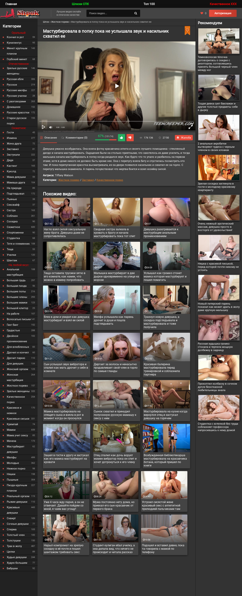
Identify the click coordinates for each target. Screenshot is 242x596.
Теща (10, 249)
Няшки (11, 474)
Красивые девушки (13, 510)
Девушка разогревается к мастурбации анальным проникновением (161, 233)
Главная (11, 4)
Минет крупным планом (17, 51)
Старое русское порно (16, 120)
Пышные (12, 479)
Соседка (12, 221)
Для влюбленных (18, 347)
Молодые (13, 463)
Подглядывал (15, 193)
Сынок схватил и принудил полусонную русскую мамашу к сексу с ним (115, 415)
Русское (12, 84)
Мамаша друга (16, 182)
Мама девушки (16, 177)
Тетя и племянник (18, 243)
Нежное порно (16, 468)
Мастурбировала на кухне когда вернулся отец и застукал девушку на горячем (165, 415)
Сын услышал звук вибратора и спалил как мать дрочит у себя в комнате (66, 368)
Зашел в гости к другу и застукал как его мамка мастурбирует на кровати (66, 459)
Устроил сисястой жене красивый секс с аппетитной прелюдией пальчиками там (161, 505)
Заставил (88, 180)
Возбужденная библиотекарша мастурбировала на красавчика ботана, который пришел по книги (165, 460)
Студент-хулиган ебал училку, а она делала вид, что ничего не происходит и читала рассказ (114, 549)
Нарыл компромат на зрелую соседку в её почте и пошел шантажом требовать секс (63, 549)
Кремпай (12, 424)
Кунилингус (14, 42)
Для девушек (15, 363)
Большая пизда (16, 286)
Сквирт (11, 518)
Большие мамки (17, 302)
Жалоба (184, 137)
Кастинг (12, 165)
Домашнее (13, 107)
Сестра (11, 210)
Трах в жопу (14, 546)
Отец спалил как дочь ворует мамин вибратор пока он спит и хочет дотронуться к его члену (115, 459)
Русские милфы (17, 90)
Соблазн (12, 216)
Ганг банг (12, 324)
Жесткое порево (68, 180)
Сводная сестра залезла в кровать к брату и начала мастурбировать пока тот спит (114, 233)
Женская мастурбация (15, 377)
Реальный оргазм (18, 496)
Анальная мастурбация (15, 272)
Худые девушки (17, 557)
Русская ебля (15, 79)
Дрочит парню (16, 358)
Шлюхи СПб (80, 4)
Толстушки (14, 540)
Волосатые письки (19, 319)
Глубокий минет (17, 59)
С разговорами (16, 101)
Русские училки (17, 95)
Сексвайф (13, 204)
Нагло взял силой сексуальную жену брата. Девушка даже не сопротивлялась (65, 233)
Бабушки (12, 568)
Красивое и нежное (14, 410)
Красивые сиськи (18, 418)
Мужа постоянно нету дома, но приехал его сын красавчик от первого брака (113, 505)
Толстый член (16, 535)
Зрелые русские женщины (17, 71)
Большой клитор (17, 308)
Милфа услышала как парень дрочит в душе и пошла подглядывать (114, 320)
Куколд (11, 171)
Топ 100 (149, 4)
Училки (11, 254)
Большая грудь (16, 280)
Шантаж (12, 260)
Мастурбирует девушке (15, 449)
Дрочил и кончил (18, 352)
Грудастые (13, 330)
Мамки (11, 429)
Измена (12, 138)
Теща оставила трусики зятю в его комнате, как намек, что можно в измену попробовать (64, 276)
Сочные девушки (18, 523)
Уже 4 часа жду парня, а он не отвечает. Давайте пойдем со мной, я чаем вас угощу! (64, 505)
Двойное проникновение (17, 338)
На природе (14, 188)
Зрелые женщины (18, 391)
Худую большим (17, 562)
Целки (11, 551)
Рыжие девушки (17, 501)
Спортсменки (15, 232)
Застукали (13, 154)
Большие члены (17, 297)
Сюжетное (13, 227)
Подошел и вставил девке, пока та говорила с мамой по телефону (163, 549)
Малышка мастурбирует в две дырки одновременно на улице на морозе (116, 276)
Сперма (11, 529)
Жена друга (14, 143)
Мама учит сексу (17, 435)
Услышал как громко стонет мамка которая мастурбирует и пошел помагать (165, 276)
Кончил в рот (15, 37)
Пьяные (12, 199)
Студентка (13, 238)
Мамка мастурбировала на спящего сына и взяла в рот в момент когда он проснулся (64, 415)
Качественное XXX (223, 4)
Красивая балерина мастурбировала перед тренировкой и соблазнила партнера (162, 369)
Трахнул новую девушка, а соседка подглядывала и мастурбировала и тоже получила (161, 322)
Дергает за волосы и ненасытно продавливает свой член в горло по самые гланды (115, 368)
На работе (13, 313)
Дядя (10, 160)
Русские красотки (18, 112)
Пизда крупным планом (17, 488)
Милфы (11, 457)
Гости (10, 132)
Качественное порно (109, 180)
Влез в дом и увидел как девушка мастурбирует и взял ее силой (66, 318)
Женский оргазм (17, 369)
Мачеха (11, 441)
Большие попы (16, 291)
